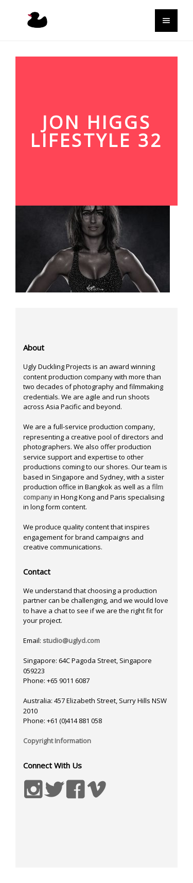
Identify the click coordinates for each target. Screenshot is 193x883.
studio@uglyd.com (71, 640)
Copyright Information (57, 740)
